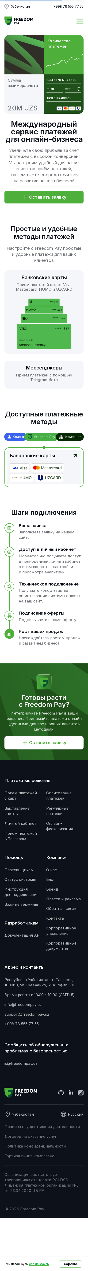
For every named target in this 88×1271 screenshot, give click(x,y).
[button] (80, 21)
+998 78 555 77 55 (69, 6)
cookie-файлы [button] (39, 1264)
